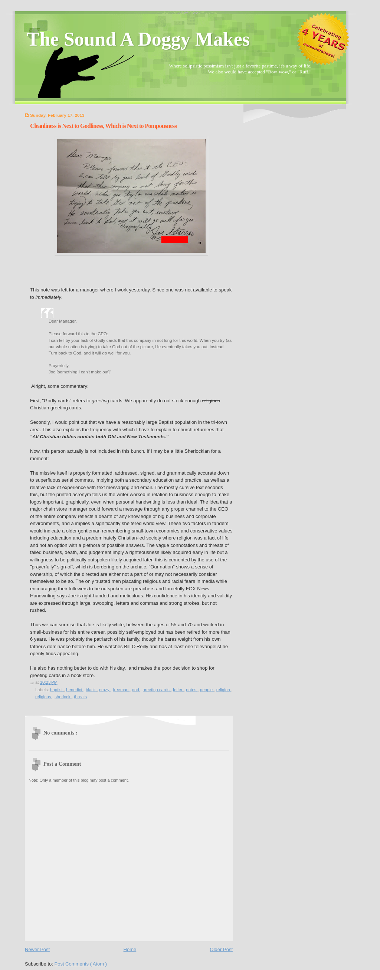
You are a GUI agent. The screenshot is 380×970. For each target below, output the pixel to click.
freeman (121, 689)
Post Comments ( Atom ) (81, 964)
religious (43, 696)
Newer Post (37, 949)
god (136, 689)
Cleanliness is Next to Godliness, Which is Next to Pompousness (103, 125)
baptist (57, 689)
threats (80, 696)
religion (223, 689)
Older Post (221, 949)
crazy (105, 689)
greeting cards (156, 689)
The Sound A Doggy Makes (138, 39)
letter (178, 689)
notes (191, 689)
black (91, 689)
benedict (74, 689)
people (207, 689)
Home (130, 949)
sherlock (63, 696)
